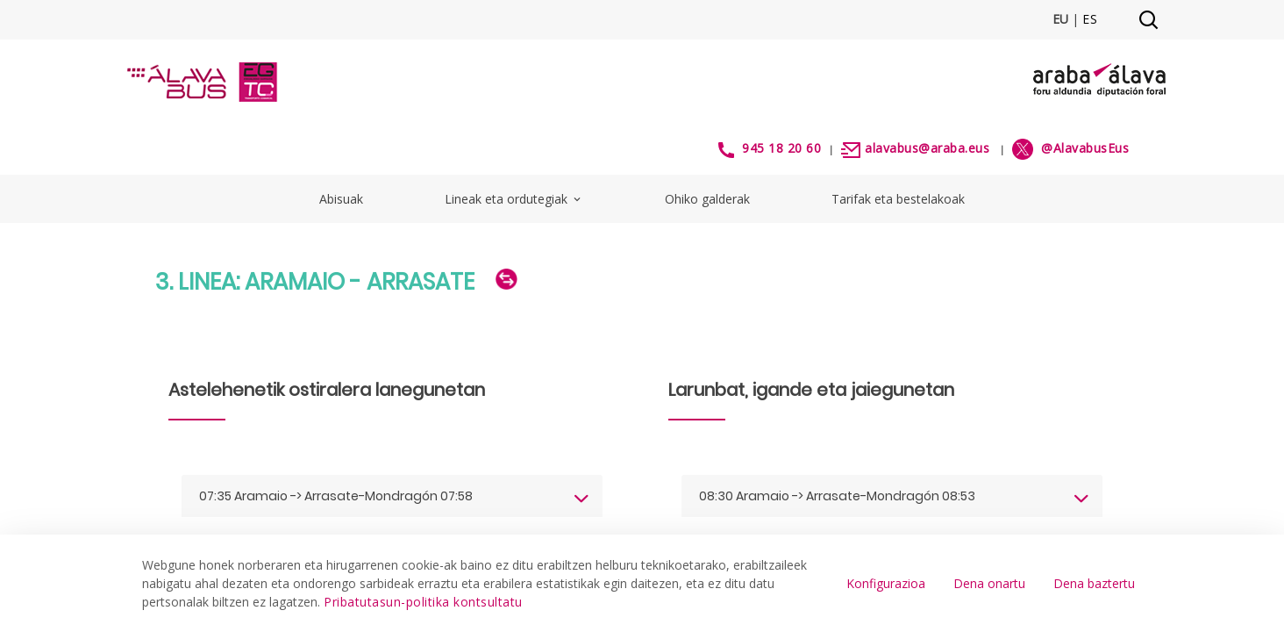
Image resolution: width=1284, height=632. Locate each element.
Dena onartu (989, 583)
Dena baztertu (1094, 583)
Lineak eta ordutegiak (514, 198)
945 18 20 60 (781, 148)
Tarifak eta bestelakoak (898, 198)
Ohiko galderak (707, 198)
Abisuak (341, 198)
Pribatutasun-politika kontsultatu (423, 601)
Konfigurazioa (885, 583)
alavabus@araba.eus (927, 148)
